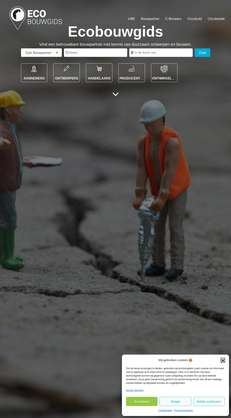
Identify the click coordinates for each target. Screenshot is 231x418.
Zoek (204, 52)
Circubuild (194, 19)
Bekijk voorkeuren (209, 401)
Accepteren (142, 401)
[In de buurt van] (161, 52)
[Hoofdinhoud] (115, 94)
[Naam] (95, 52)
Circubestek (216, 19)
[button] (223, 360)
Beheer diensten (135, 390)
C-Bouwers (173, 19)
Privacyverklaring (183, 410)
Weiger (175, 401)
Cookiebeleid (165, 410)
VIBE (131, 19)
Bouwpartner (150, 19)
